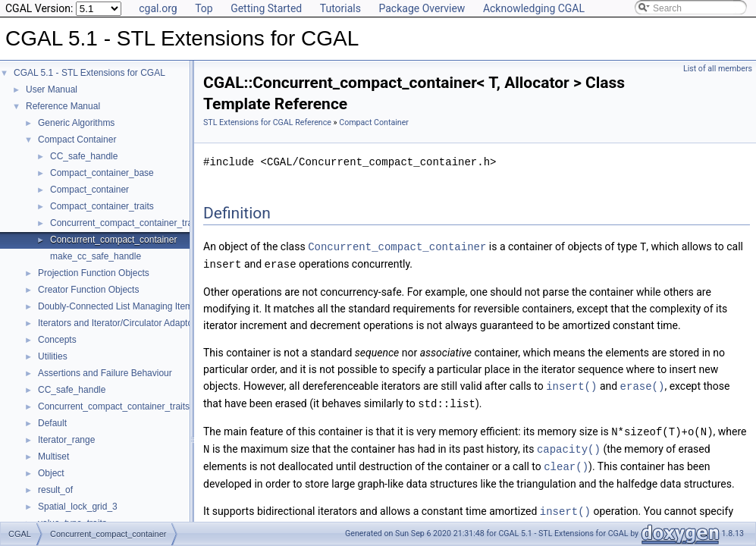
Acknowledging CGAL (534, 8)
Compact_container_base (102, 173)
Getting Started (266, 8)
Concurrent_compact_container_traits (126, 223)
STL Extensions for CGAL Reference (267, 122)
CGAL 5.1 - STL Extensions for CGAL (89, 72)
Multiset (53, 456)
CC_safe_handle (84, 156)
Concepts (57, 339)
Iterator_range (66, 440)
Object (51, 473)
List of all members (717, 69)
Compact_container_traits (102, 206)
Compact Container (77, 139)
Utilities (52, 356)
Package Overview (421, 8)
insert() (571, 384)
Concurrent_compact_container (113, 239)
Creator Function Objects (88, 289)
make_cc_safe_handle (95, 256)
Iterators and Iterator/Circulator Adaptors (119, 323)
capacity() (569, 445)
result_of (55, 490)
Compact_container (89, 189)
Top (204, 8)
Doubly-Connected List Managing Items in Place (135, 306)
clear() (566, 461)
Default (52, 423)
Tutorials (340, 8)
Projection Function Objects (93, 273)
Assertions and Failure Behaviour (105, 373)
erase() (642, 384)
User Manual (51, 89)
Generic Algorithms (76, 123)
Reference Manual (63, 106)
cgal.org (158, 8)
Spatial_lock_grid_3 (78, 506)
